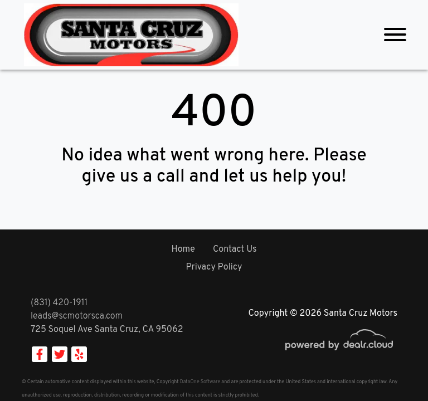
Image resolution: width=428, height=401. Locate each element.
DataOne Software (200, 382)
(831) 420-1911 (59, 303)
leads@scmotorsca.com (77, 316)
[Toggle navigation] (395, 35)
